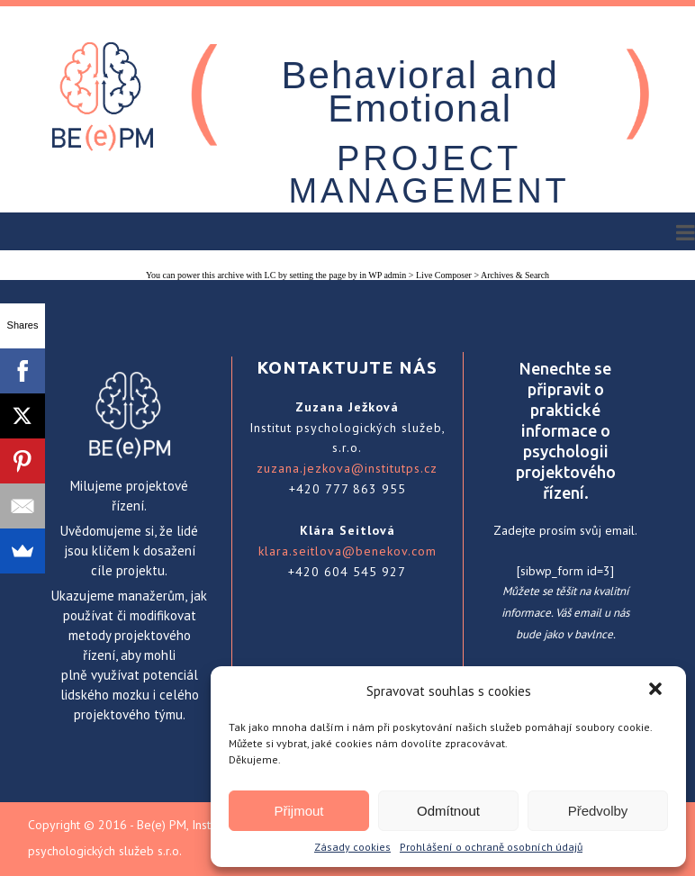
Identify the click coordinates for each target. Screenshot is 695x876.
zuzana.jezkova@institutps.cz (347, 468)
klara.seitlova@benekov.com (347, 551)
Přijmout (298, 810)
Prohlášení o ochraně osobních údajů (491, 846)
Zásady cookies (352, 846)
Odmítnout (448, 810)
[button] (657, 690)
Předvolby (598, 810)
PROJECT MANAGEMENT (428, 175)
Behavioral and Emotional (420, 92)
